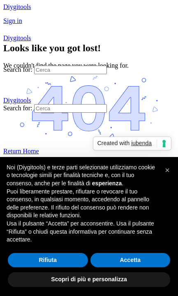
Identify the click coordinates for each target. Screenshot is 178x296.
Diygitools (17, 6)
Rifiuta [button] (48, 260)
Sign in (12, 20)
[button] (167, 170)
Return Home (21, 151)
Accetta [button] (130, 260)
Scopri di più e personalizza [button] (89, 279)
